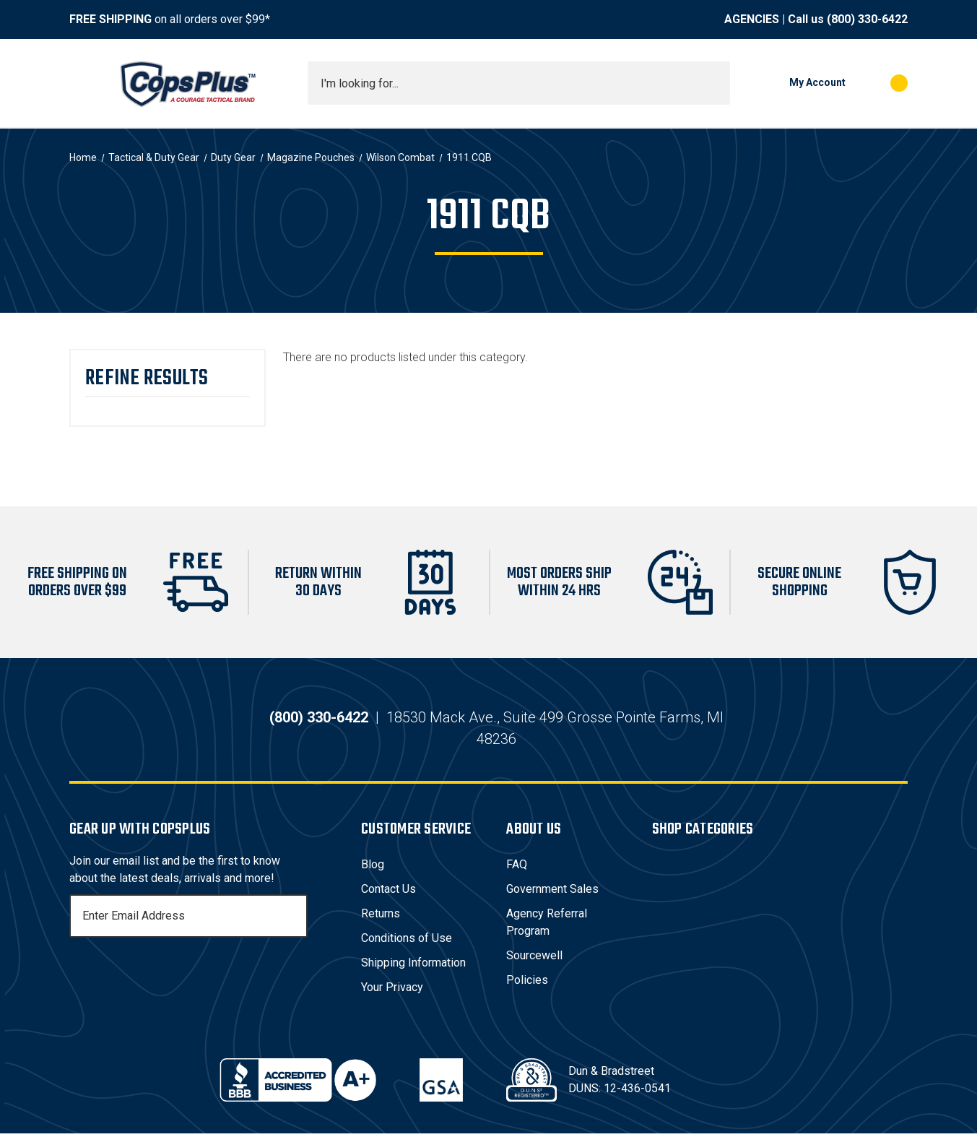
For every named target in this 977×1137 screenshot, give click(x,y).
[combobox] (519, 83)
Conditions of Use (406, 941)
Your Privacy (392, 991)
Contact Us (388, 892)
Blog (372, 868)
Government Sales (552, 892)
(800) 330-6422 (867, 19)
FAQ (516, 868)
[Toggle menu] (82, 83)
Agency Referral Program (546, 925)
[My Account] (795, 83)
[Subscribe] (295, 919)
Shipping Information (413, 966)
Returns (380, 917)
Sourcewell (534, 959)
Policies (527, 983)
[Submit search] (714, 83)
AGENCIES (751, 19)
